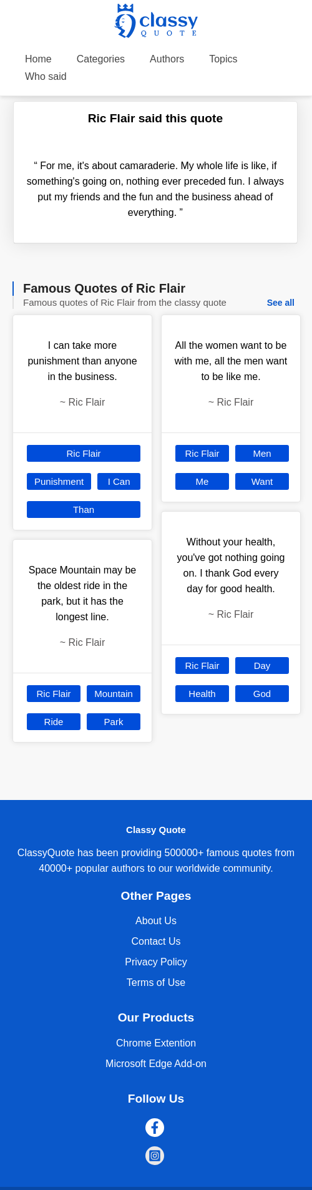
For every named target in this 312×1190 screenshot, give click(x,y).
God (262, 693)
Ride (54, 721)
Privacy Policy (156, 962)
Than (83, 509)
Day (262, 665)
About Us (156, 920)
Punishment (59, 481)
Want (262, 481)
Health (201, 693)
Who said (46, 76)
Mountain (113, 693)
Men (262, 453)
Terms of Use (156, 982)
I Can (119, 481)
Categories (101, 59)
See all (281, 303)
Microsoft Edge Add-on (156, 1063)
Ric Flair (84, 453)
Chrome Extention (156, 1043)
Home (38, 59)
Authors (167, 59)
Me (202, 481)
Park (114, 721)
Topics (223, 59)
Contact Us (155, 941)
